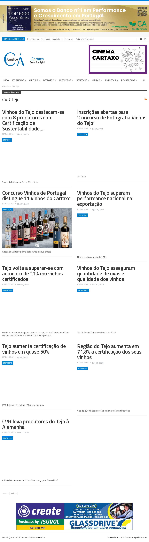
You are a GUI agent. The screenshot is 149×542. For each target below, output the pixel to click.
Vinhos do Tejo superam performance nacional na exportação (104, 198)
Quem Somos (33, 39)
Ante (6, 493)
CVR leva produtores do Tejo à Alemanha (35, 424)
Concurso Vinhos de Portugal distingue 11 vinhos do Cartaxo (36, 195)
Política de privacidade (85, 39)
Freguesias (65, 80)
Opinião (96, 80)
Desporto (48, 80)
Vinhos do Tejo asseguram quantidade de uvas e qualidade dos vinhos (106, 273)
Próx (13, 493)
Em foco (7, 139)
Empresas (110, 80)
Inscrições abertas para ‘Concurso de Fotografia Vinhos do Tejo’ (112, 117)
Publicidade (45, 39)
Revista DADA (128, 80)
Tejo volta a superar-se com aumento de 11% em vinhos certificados (33, 273)
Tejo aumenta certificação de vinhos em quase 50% (34, 349)
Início (6, 80)
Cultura (33, 80)
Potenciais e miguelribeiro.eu (135, 537)
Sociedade (81, 80)
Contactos (69, 39)
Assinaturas (58, 39)
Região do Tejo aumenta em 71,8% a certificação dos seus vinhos (109, 351)
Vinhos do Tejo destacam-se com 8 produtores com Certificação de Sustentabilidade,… (33, 120)
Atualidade (18, 80)
